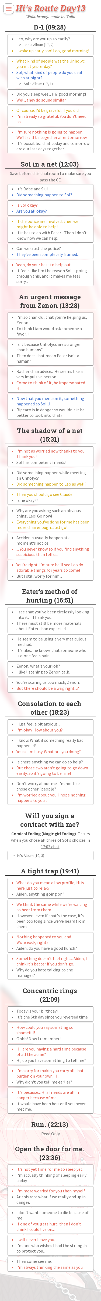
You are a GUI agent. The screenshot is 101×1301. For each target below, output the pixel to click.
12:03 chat (50, 846)
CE (58, 180)
